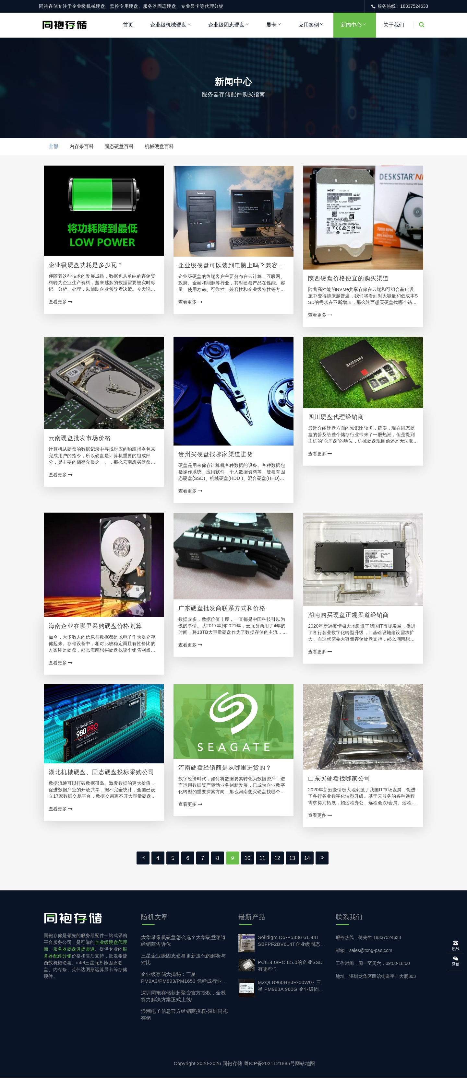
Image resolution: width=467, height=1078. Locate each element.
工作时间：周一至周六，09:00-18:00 (373, 963)
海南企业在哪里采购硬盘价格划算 (95, 626)
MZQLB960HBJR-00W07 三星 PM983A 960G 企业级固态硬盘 (291, 989)
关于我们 (393, 25)
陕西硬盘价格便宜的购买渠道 (348, 278)
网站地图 (305, 1063)
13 (292, 858)
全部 (53, 146)
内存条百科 (81, 146)
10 (247, 858)
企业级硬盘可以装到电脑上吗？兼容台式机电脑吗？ (231, 266)
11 (262, 858)
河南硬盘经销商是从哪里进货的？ (225, 768)
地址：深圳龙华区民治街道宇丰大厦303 (376, 976)
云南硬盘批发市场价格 (80, 438)
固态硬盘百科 (119, 146)
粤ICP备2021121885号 (269, 1063)
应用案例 (308, 25)
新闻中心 (351, 25)
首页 (128, 25)
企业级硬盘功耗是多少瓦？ (86, 265)
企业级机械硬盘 (168, 25)
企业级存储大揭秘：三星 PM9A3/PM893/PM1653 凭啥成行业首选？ (184, 981)
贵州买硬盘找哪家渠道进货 (215, 454)
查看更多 (61, 302)
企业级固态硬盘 (226, 25)
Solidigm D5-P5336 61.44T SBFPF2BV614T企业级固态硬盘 (291, 944)
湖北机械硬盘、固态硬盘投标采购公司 (101, 772)
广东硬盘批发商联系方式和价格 (222, 608)
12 (277, 858)
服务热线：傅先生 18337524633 (368, 937)
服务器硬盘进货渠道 (74, 949)
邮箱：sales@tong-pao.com (364, 950)
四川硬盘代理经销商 (336, 417)
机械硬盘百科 (159, 146)
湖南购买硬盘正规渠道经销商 (348, 615)
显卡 (271, 25)
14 (307, 858)
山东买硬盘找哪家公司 (339, 779)
